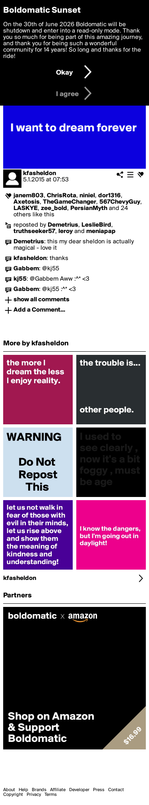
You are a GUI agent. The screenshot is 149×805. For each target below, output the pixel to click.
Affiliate (58, 790)
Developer (79, 790)
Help (23, 790)
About (9, 790)
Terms (51, 794)
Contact (116, 790)
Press (98, 790)
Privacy (34, 794)
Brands (39, 790)
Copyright (13, 794)
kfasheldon (39, 173)
